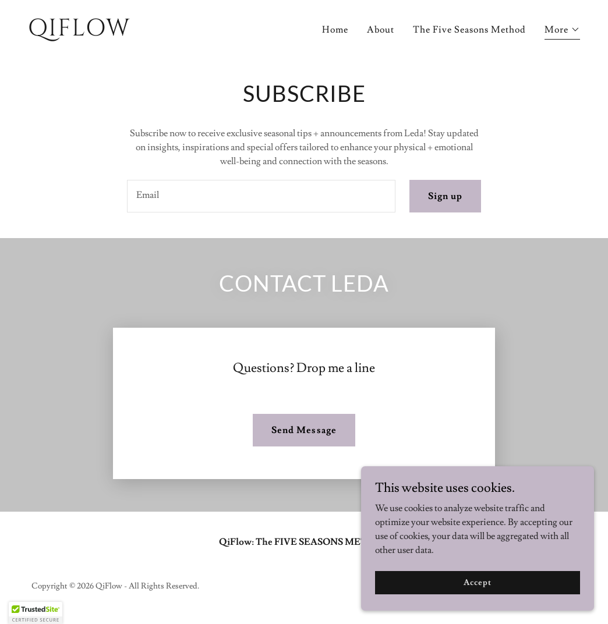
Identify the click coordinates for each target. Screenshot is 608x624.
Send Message (303, 430)
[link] (161, 32)
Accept (477, 582)
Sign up (445, 196)
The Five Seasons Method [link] (469, 30)
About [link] (380, 30)
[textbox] (261, 196)
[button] (562, 31)
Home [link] (335, 30)
